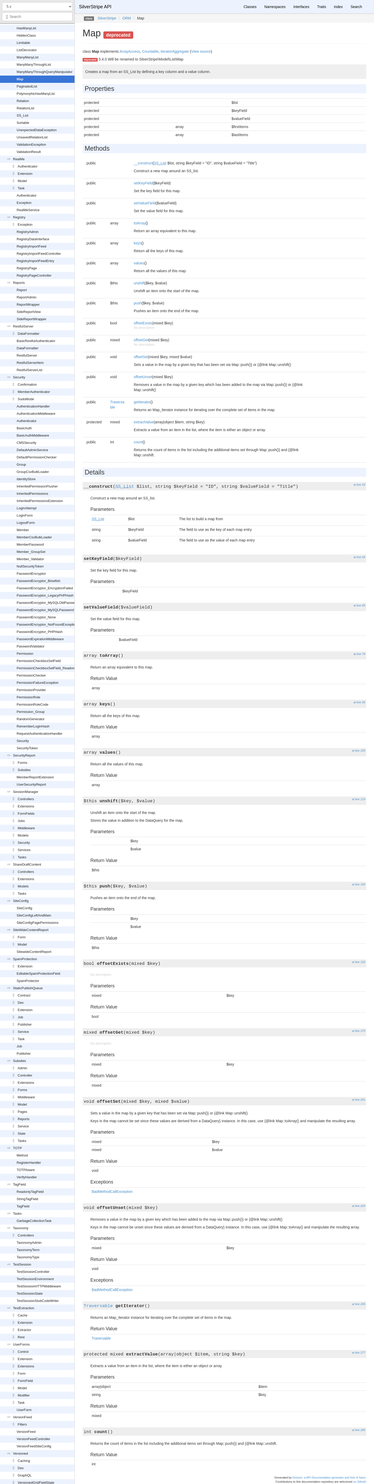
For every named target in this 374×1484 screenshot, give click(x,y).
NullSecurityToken (30, 566)
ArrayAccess (129, 51)
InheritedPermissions (32, 494)
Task (21, 188)
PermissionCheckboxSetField (39, 661)
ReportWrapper (28, 304)
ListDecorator (27, 50)
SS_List (22, 115)
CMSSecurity (26, 443)
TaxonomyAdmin (29, 1243)
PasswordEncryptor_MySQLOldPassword (48, 603)
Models (23, 835)
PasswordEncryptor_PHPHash (40, 632)
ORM (126, 18)
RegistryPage (27, 268)
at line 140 (358, 884)
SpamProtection (25, 959)
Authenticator (28, 166)
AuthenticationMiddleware (36, 414)
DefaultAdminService (32, 450)
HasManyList (26, 28)
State (21, 1133)
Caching (24, 1461)
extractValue (144, 422)
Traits (321, 7)
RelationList (25, 108)
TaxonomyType (28, 1257)
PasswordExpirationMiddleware (40, 639)
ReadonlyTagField (30, 1192)
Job (20, 1017)
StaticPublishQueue (28, 988)
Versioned (20, 1453)
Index (338, 7)
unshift (139, 283)
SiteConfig (21, 901)
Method (22, 1155)
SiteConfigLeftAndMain (34, 915)
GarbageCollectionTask (34, 1221)
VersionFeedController (33, 1439)
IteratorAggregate (175, 51)
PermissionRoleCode (32, 704)
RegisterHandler (29, 1163)
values (139, 263)
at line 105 (358, 750)
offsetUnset (143, 377)
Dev (21, 1003)
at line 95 (359, 702)
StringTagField (27, 1199)
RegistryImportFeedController (39, 254)
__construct (143, 163)
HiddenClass (26, 35)
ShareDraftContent (27, 864)
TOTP (17, 1148)
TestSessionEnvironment (35, 1279)
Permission (25, 654)
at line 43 (359, 484)
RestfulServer (23, 326)
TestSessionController (33, 1272)
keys (137, 243)
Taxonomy (20, 1228)
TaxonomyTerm (28, 1250)
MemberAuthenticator (34, 392)
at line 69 (359, 605)
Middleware (26, 828)
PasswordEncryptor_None (36, 617)
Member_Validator (30, 559)
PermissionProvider (31, 690)
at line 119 (358, 799)
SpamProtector (28, 981)
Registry (19, 217)
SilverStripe (107, 18)
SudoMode (26, 399)
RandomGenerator (31, 719)
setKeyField (143, 183)
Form (21, 937)
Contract (24, 995)
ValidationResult (29, 152)
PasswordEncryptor (31, 574)
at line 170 (358, 1030)
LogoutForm (26, 523)
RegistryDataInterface (33, 239)
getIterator (142, 402)
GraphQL (24, 1475)
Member (23, 530)
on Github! (359, 1481)
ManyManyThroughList (34, 64)
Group (21, 464)
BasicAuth (24, 428)
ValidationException (31, 144)
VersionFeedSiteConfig (34, 1446)
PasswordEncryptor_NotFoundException (47, 624)
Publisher (25, 1024)
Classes (250, 7)
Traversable (98, 1305)
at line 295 (358, 1430)
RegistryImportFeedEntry (35, 261)
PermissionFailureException (37, 683)
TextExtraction (23, 1308)
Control (23, 1352)
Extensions (26, 806)
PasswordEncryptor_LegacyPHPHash (45, 595)
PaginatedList (27, 86)
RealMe (19, 159)
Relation (23, 101)
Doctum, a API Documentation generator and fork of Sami (328, 1477)
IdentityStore (26, 479)
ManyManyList (27, 57)
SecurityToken (27, 748)
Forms (22, 763)
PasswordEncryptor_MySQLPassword (45, 610)
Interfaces (301, 7)
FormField (25, 1381)
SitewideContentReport (34, 952)
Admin (22, 1068)
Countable (150, 51)
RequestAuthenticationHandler (39, 734)
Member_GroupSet (31, 552)
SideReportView (29, 312)
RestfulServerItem (30, 363)
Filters (22, 1424)
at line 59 (359, 557)
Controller (25, 1075)
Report (22, 290)
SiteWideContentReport (31, 930)
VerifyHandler (27, 1177)
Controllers (26, 799)
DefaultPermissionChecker (37, 457)
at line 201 (358, 1099)
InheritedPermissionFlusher (37, 486)
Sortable (23, 123)
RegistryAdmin (28, 232)
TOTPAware (26, 1170)
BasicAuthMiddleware (33, 435)
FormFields (26, 813)
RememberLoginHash (33, 726)
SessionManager (25, 792)
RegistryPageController (34, 275)
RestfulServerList (29, 370)
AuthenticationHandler (33, 406)
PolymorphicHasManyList (36, 94)
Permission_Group (31, 712)
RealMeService (28, 210)
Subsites (24, 770)
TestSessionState (30, 1293)
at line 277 (358, 1352)
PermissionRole (28, 697)
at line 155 (358, 962)
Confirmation (27, 384)
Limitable (23, 43)
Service (23, 1032)
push (138, 303)
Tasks (22, 857)
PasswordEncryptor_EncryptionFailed (45, 588)
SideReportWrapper (31, 319)
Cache (23, 1315)
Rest (21, 1337)
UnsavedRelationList (32, 137)
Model (22, 181)
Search (356, 7)
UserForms (21, 1344)
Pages (22, 1112)
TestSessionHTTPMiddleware (39, 1286)
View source (201, 51)
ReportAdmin (26, 297)
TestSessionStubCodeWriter (38, 1301)
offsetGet (141, 340)
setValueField (145, 203)
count (138, 442)
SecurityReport (24, 755)
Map (20, 79)
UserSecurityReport (31, 784)
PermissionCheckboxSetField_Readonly (47, 668)
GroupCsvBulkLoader (33, 472)
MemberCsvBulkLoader (34, 537)
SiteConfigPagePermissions (37, 923)
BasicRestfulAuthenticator (36, 341)
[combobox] (37, 16)
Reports (19, 283)
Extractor (24, 1330)
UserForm (24, 1410)
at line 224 (358, 1205)
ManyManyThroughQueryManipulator (44, 72)
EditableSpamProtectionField (38, 973)
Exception (24, 203)
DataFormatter (28, 334)
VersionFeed (22, 1417)
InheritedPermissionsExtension (40, 501)
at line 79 (359, 654)
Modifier (24, 1395)
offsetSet (141, 357)
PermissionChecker (31, 675)
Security (19, 377)
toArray (139, 223)
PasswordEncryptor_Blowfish (38, 581)
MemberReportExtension (35, 777)
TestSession (22, 1264)
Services (24, 850)
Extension (25, 174)
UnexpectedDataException (37, 130)
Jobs (21, 821)
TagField (19, 1184)
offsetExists (143, 323)
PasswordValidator (30, 646)
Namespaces (275, 7)
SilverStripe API (95, 6)
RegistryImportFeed (31, 246)
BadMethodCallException (112, 1191)
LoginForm (25, 515)
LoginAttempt (27, 508)
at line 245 (358, 1304)
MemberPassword (30, 544)
